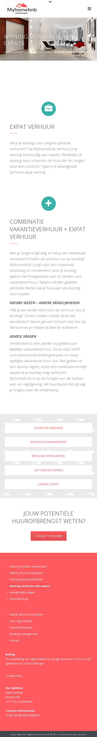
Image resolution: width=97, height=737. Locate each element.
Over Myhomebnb (19, 621)
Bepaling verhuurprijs (48, 456)
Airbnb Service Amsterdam (25, 614)
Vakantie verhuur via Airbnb (33, 52)
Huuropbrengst (18, 599)
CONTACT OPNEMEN (48, 536)
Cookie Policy (14, 676)
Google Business (61, 659)
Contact (13, 640)
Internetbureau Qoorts (73, 734)
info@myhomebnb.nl (27, 715)
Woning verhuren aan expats (28, 586)
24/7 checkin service (48, 470)
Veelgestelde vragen (21, 592)
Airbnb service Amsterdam (25, 573)
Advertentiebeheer (48, 428)
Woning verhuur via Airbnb (25, 579)
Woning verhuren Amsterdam (27, 566)
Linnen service (48, 484)
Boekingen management (48, 442)
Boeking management (22, 634)
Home (7, 52)
